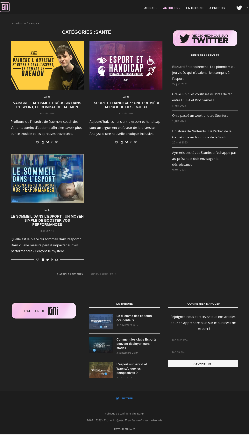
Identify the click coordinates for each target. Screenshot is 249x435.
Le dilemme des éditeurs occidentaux (135, 318)
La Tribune (194, 8)
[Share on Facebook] (43, 142)
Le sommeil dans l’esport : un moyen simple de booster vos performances (47, 220)
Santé (24, 23)
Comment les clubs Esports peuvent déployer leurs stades (137, 344)
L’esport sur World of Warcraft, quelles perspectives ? (132, 369)
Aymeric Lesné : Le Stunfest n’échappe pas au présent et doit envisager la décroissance (204, 158)
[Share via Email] (56, 142)
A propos (217, 8)
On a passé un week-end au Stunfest (200, 115)
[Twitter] (239, 8)
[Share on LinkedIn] (52, 142)
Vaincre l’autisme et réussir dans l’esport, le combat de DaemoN (47, 105)
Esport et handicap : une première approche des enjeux (125, 105)
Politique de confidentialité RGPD (124, 414)
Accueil (150, 8)
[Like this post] (37, 142)
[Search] (247, 8)
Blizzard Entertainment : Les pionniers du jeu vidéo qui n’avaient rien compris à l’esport (204, 72)
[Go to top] (124, 429)
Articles (170, 8)
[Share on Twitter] (47, 142)
